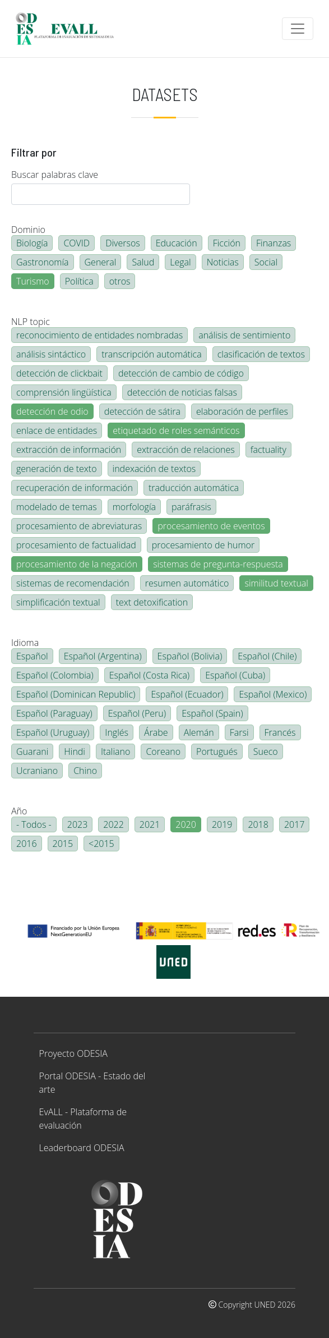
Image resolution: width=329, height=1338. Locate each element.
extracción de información (68, 449)
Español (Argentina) (103, 656)
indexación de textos (154, 468)
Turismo (32, 281)
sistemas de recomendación (72, 583)
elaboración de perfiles (242, 411)
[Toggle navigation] (297, 28)
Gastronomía (42, 262)
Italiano (115, 751)
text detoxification (152, 602)
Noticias (223, 262)
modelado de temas (56, 507)
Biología (32, 243)
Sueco (265, 751)
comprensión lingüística (64, 392)
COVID (76, 243)
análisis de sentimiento (244, 335)
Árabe (156, 732)
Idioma (25, 642)
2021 (150, 824)
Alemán (199, 732)
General (101, 262)
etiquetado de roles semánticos (176, 430)
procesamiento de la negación (76, 564)
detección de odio (52, 411)
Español (32, 656)
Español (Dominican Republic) (75, 694)
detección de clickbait (59, 373)
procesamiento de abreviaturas (79, 526)
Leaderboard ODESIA (81, 1148)
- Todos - (34, 824)
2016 (26, 843)
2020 (185, 824)
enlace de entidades (56, 430)
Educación (176, 243)
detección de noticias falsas (182, 392)
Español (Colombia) (55, 675)
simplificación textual (58, 602)
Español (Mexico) (273, 694)
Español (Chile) (267, 656)
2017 (294, 824)
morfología (134, 507)
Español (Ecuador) (187, 694)
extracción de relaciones (185, 449)
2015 (63, 843)
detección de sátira (142, 411)
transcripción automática (151, 354)
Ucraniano (37, 770)
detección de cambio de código (181, 373)
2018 (258, 824)
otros (120, 281)
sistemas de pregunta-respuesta (218, 564)
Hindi (74, 751)
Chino (85, 770)
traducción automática (194, 488)
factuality (268, 449)
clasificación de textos (261, 354)
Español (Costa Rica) (149, 675)
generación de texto (56, 468)
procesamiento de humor (203, 545)
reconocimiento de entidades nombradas (99, 335)
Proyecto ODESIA (73, 1053)
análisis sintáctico (51, 354)
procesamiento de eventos (211, 526)
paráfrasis (191, 507)
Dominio (28, 229)
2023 (77, 824)
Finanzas (273, 243)
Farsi (239, 732)
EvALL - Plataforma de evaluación (83, 1118)
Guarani (32, 751)
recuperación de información (74, 488)
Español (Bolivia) (190, 656)
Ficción (226, 243)
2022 (113, 824)
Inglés (116, 732)
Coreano (163, 751)
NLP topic (30, 321)
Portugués (217, 751)
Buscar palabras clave (54, 174)
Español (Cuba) (235, 675)
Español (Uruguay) (52, 732)
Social (265, 262)
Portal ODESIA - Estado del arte (92, 1083)
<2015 (101, 843)
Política (79, 281)
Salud (143, 262)
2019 (222, 824)
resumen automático (187, 583)
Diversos (122, 243)
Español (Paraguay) (54, 713)
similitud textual (276, 583)
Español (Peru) (137, 713)
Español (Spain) (212, 713)
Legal (180, 262)
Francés (280, 732)
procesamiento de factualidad (76, 545)
